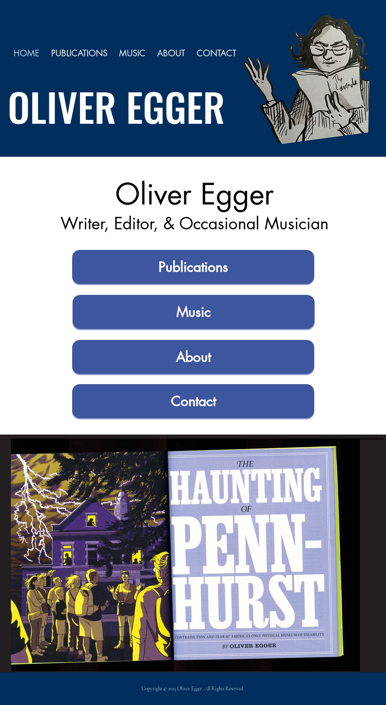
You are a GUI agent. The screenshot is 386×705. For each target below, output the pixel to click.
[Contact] (193, 401)
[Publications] (193, 267)
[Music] (194, 312)
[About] (193, 357)
